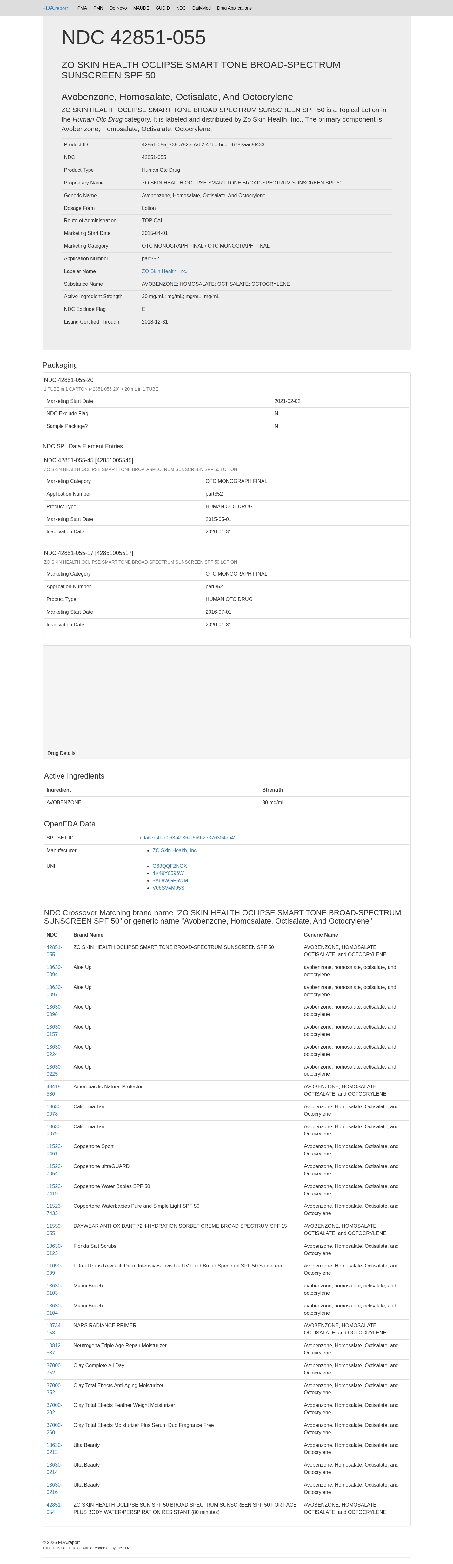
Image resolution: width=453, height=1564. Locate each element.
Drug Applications (234, 7)
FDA (55, 8)
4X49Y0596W (168, 873)
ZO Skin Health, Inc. (164, 271)
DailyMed (201, 7)
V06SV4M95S (168, 888)
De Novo (118, 7)
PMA (82, 7)
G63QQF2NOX (169, 866)
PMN (98, 7)
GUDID (163, 7)
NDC (181, 7)
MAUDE (141, 7)
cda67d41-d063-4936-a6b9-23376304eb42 (188, 837)
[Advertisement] (227, 696)
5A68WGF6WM (170, 880)
